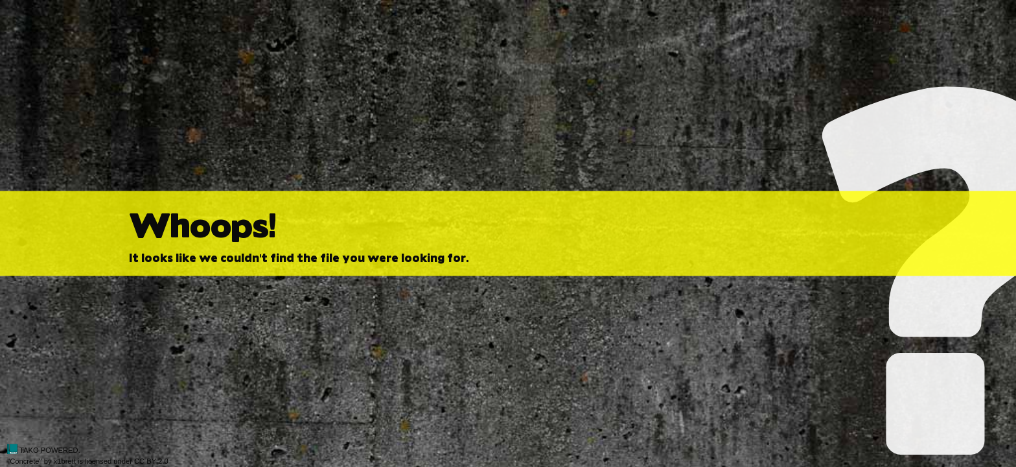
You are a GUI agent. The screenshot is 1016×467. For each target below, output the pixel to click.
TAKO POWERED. (43, 450)
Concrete (24, 461)
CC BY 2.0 (151, 461)
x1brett (65, 461)
